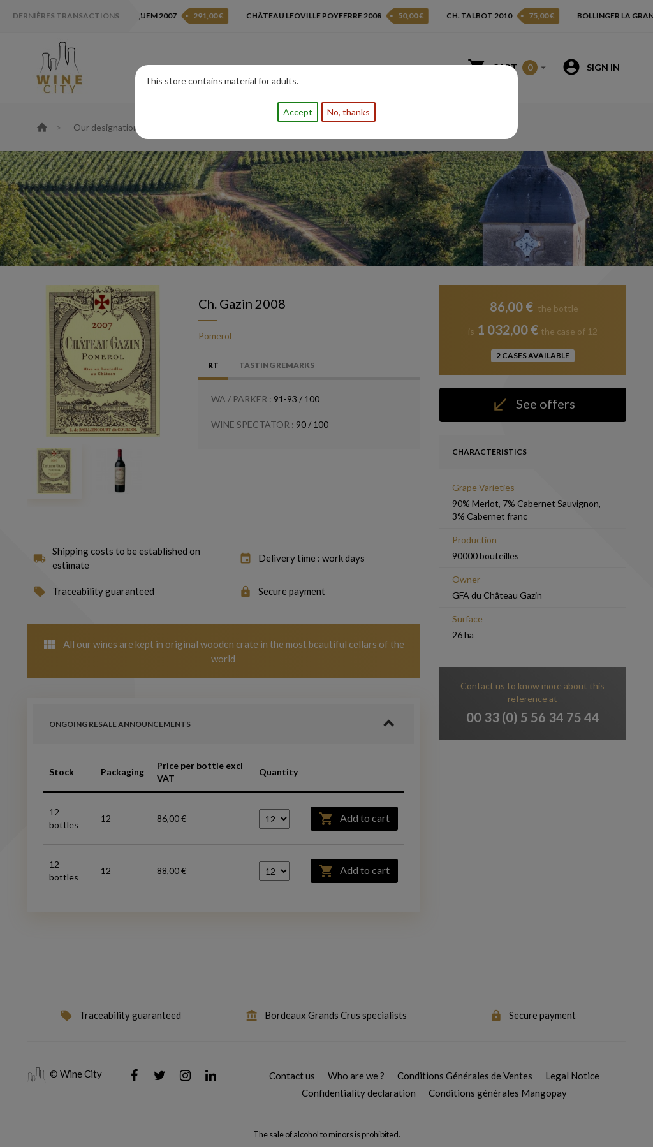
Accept (297, 111)
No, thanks (348, 111)
